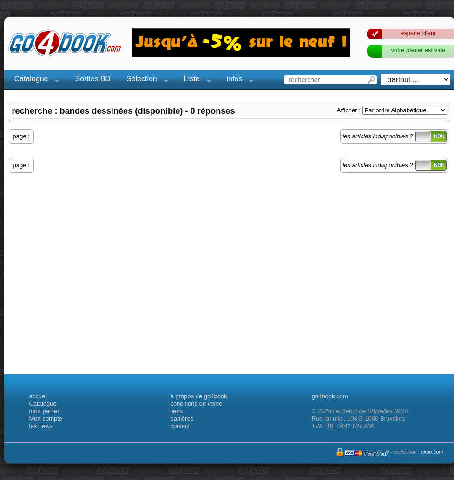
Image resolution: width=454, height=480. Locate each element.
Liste (194, 80)
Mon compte (46, 418)
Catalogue (34, 80)
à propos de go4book (199, 396)
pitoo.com (432, 451)
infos (237, 80)
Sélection (144, 80)
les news (41, 425)
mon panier (44, 411)
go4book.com (330, 396)
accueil (38, 396)
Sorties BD (92, 79)
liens (177, 411)
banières (182, 418)
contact (180, 425)
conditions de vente (197, 403)
